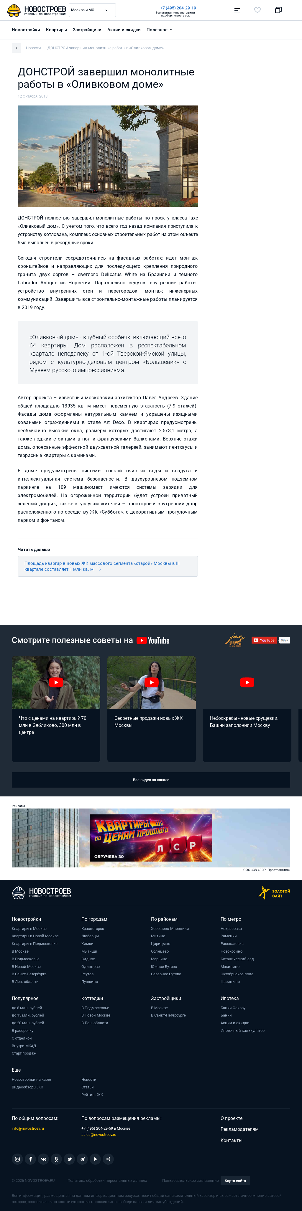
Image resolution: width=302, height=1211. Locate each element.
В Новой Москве (26, 966)
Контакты (231, 1140)
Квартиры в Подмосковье (35, 943)
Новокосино (231, 951)
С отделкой (22, 1038)
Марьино (159, 959)
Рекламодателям (240, 1129)
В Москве (20, 951)
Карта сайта (235, 1181)
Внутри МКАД (24, 1046)
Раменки (229, 936)
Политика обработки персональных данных (107, 1180)
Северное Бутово (166, 974)
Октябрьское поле (237, 974)
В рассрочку (22, 1030)
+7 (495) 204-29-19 (178, 8)
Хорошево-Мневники (170, 928)
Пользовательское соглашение (190, 1180)
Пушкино (89, 981)
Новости (88, 1079)
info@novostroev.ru (28, 1128)
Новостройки (26, 29)
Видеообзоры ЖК (27, 1087)
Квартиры (56, 29)
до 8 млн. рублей (27, 1008)
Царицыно (160, 943)
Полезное (157, 29)
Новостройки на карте (31, 1079)
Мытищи (89, 951)
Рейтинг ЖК (92, 1095)
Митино (158, 936)
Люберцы (90, 936)
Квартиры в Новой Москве (35, 936)
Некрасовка (231, 928)
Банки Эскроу (233, 1008)
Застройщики (87, 29)
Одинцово (90, 966)
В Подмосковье (26, 959)
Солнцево (160, 951)
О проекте (231, 1118)
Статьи (87, 1087)
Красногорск (92, 928)
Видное (88, 959)
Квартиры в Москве (29, 928)
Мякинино (230, 966)
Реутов (87, 974)
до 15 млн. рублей (28, 1015)
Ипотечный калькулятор (243, 1030)
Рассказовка (232, 943)
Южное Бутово (164, 966)
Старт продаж (24, 1053)
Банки (226, 1015)
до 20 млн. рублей (28, 1023)
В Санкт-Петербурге (29, 974)
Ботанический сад (237, 959)
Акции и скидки (124, 29)
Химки (87, 943)
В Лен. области (25, 981)
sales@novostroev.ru (98, 1134)
